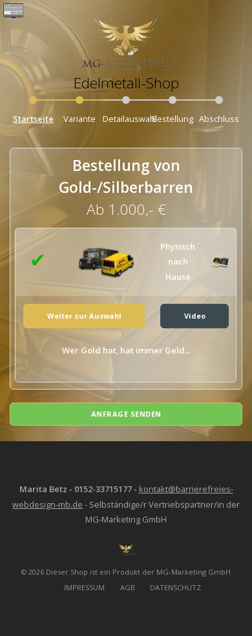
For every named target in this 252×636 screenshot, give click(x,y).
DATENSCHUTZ (175, 587)
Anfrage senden (126, 414)
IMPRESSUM (84, 587)
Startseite (33, 118)
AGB (127, 587)
